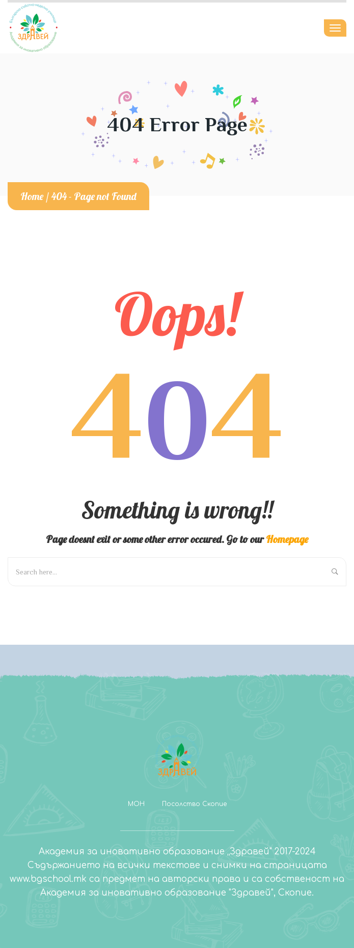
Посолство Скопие (194, 804)
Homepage (287, 539)
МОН (136, 804)
